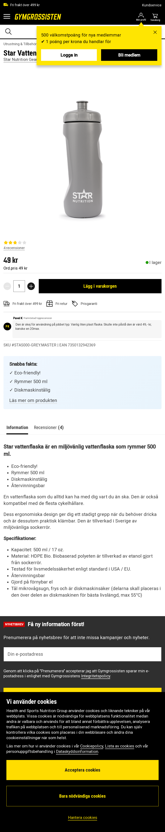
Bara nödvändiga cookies (82, 796)
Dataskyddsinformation (77, 751)
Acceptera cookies (82, 770)
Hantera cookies (82, 817)
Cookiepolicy (91, 746)
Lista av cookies (119, 746)
